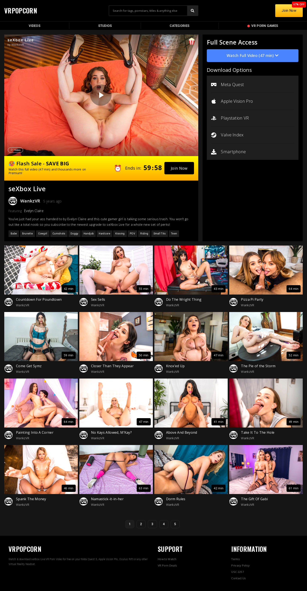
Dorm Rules (175, 499)
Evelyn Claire (33, 210)
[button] (179, 168)
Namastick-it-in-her (107, 499)
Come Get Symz (29, 366)
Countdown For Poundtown (39, 299)
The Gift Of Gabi (254, 499)
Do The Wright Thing (184, 299)
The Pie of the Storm (258, 366)
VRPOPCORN (20, 10)
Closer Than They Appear (112, 366)
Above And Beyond (181, 432)
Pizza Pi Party (252, 299)
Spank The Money (31, 499)
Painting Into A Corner (35, 432)
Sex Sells (98, 299)
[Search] (192, 11)
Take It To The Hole (257, 432)
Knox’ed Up (175, 366)
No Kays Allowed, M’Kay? (111, 432)
